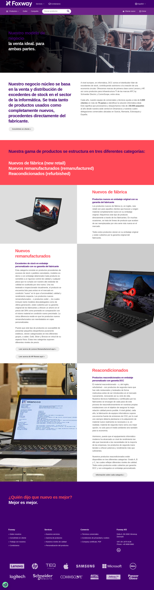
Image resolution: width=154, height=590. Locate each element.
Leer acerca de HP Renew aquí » (32, 390)
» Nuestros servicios (52, 534)
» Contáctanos (13, 545)
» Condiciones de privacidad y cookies (95, 538)
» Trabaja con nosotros (17, 542)
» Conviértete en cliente (17, 538)
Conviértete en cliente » (21, 129)
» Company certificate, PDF (91, 542)
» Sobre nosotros (14, 534)
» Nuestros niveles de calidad (56, 542)
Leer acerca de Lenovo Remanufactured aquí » (37, 383)
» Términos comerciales (89, 534)
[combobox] (55, 11)
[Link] (119, 550)
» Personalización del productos (56, 545)
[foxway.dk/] (19, 4)
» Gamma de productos (53, 538)
